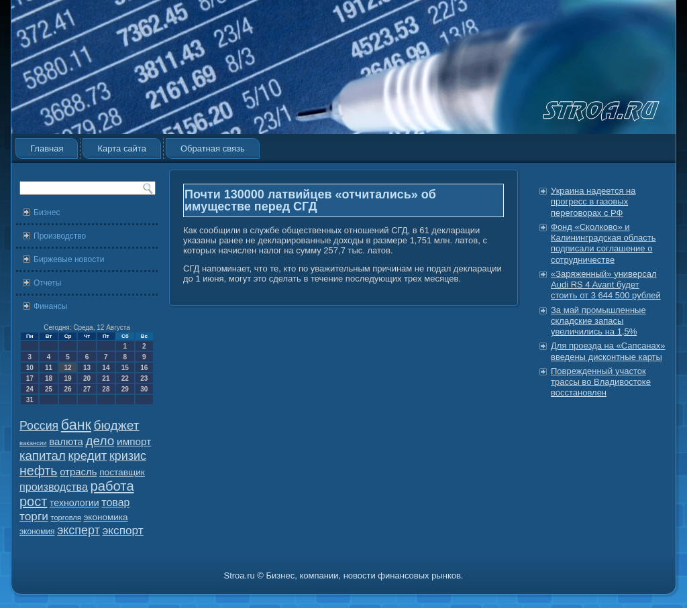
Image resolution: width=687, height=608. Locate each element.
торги (33, 516)
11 (48, 367)
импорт (134, 441)
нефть (38, 470)
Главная (46, 148)
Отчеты (47, 283)
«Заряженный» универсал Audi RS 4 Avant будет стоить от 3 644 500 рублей (606, 285)
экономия (37, 531)
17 (30, 378)
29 (125, 389)
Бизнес (47, 212)
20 (87, 378)
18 (48, 378)
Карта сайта (121, 148)
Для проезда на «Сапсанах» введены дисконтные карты (608, 351)
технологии (74, 502)
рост (33, 501)
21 (105, 378)
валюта (66, 441)
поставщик (122, 472)
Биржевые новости (69, 259)
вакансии (33, 442)
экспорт (123, 530)
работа (112, 486)
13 (87, 367)
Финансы (50, 306)
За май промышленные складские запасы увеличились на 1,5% (598, 321)
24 (30, 389)
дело (100, 441)
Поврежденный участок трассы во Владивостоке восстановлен (601, 382)
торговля (65, 517)
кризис (127, 456)
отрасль (78, 471)
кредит (87, 455)
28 (105, 389)
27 (87, 389)
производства (53, 487)
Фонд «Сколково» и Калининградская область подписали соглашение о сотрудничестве (603, 243)
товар (115, 502)
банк (76, 425)
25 (48, 389)
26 (67, 389)
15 (125, 367)
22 (125, 378)
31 (30, 400)
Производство (60, 236)
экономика (105, 517)
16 (144, 367)
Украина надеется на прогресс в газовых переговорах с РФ (593, 202)
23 (144, 378)
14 (105, 367)
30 (144, 389)
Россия (38, 425)
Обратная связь (212, 148)
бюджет (117, 425)
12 (67, 367)
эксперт (78, 530)
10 (30, 367)
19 (67, 378)
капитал (42, 455)
